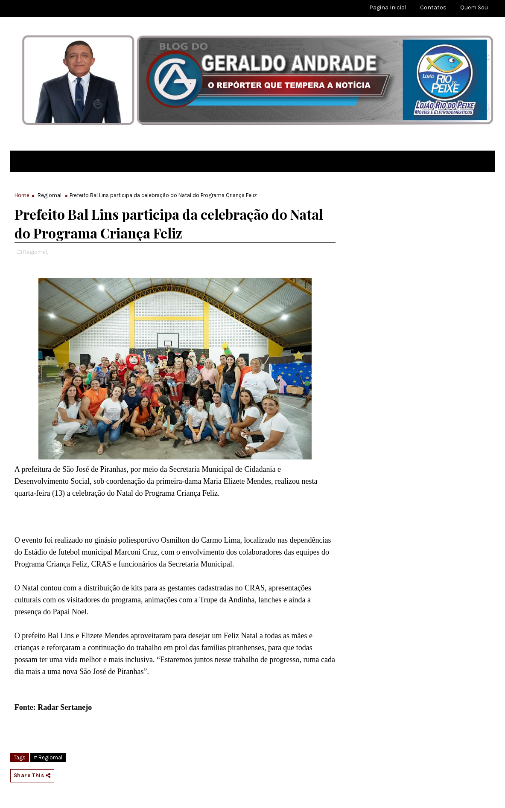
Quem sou (474, 7)
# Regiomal (48, 757)
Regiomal (49, 195)
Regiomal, (35, 252)
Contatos (433, 7)
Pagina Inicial (387, 7)
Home (22, 195)
